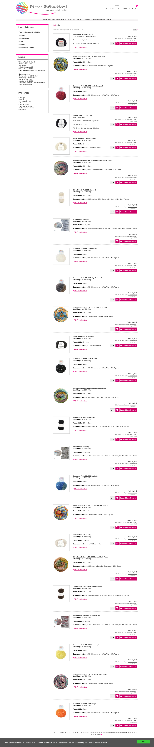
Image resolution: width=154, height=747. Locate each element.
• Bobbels (22, 35)
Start (136, 9)
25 (95, 732)
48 (91, 734)
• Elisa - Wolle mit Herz (27, 47)
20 (85, 732)
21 (87, 732)
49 (93, 734)
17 (79, 732)
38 (121, 732)
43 (130, 732)
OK (143, 744)
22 (89, 732)
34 (113, 732)
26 (97, 732)
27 (99, 732)
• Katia (21, 41)
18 (81, 732)
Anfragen (22, 98)
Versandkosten (117, 9)
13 (71, 732)
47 (89, 734)
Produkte (109, 9)
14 (73, 732)
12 (69, 732)
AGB (125, 9)
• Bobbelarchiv (24, 38)
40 (125, 732)
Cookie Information (101, 743)
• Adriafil (22, 44)
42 (128, 732)
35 (115, 732)
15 (75, 732)
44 (133, 732)
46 (136, 732)
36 (117, 732)
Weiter (135, 29)
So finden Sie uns (25, 101)
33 (111, 732)
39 (123, 732)
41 (127, 732)
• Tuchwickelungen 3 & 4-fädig (29, 32)
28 (101, 732)
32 (109, 732)
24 (93, 732)
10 (65, 732)
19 (83, 732)
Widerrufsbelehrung (26, 106)
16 (77, 732)
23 (91, 732)
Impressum (23, 109)
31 (107, 732)
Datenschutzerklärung (27, 108)
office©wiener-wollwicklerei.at (101, 19)
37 (119, 732)
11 (67, 732)
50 (95, 734)
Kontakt (131, 9)
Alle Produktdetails (80, 47)
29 (103, 732)
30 (105, 732)
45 (134, 732)
